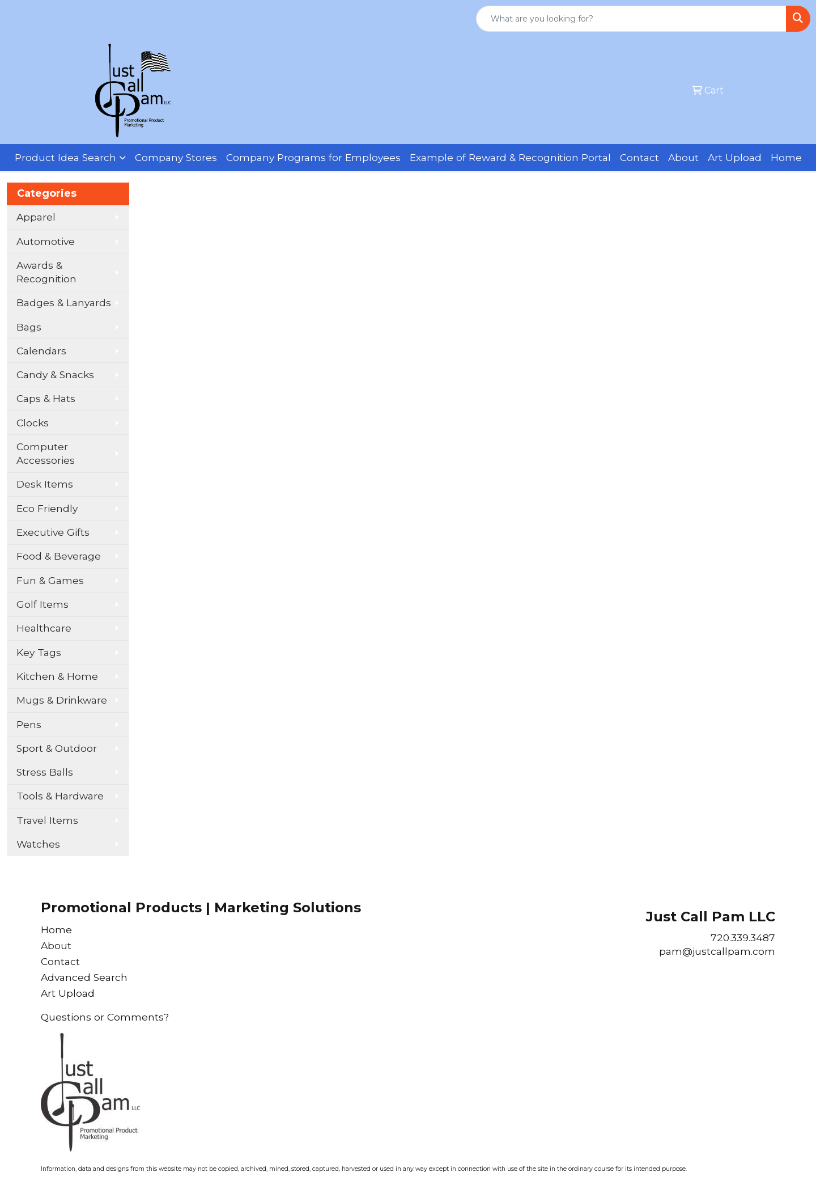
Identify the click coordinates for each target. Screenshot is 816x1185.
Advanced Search (84, 977)
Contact (639, 157)
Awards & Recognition (46, 272)
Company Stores (176, 157)
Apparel (36, 217)
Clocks (32, 423)
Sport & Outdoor (56, 748)
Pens (28, 724)
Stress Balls (44, 772)
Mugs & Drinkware (61, 700)
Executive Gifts (53, 532)
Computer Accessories (45, 453)
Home (786, 157)
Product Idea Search (65, 157)
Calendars (41, 351)
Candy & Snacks (55, 374)
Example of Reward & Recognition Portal (510, 157)
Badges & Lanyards (63, 302)
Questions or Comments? (105, 1017)
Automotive (45, 241)
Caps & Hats (45, 398)
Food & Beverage (58, 556)
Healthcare (43, 628)
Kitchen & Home (57, 676)
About (683, 157)
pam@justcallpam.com (717, 951)
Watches (38, 844)
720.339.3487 (743, 937)
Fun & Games (50, 580)
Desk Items (44, 484)
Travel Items (47, 820)
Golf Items (42, 604)
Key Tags (38, 652)
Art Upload (735, 157)
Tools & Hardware (60, 796)
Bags (28, 327)
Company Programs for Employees (313, 157)
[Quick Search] (631, 19)
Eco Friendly (47, 508)
